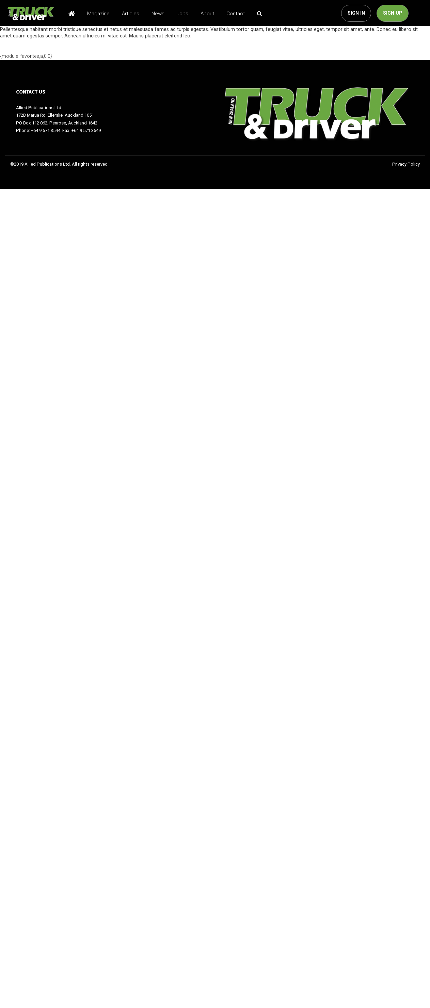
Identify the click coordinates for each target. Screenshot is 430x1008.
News (158, 14)
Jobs (182, 14)
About (207, 14)
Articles (130, 14)
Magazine (98, 14)
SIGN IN (356, 13)
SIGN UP (392, 13)
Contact (235, 14)
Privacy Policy (406, 164)
